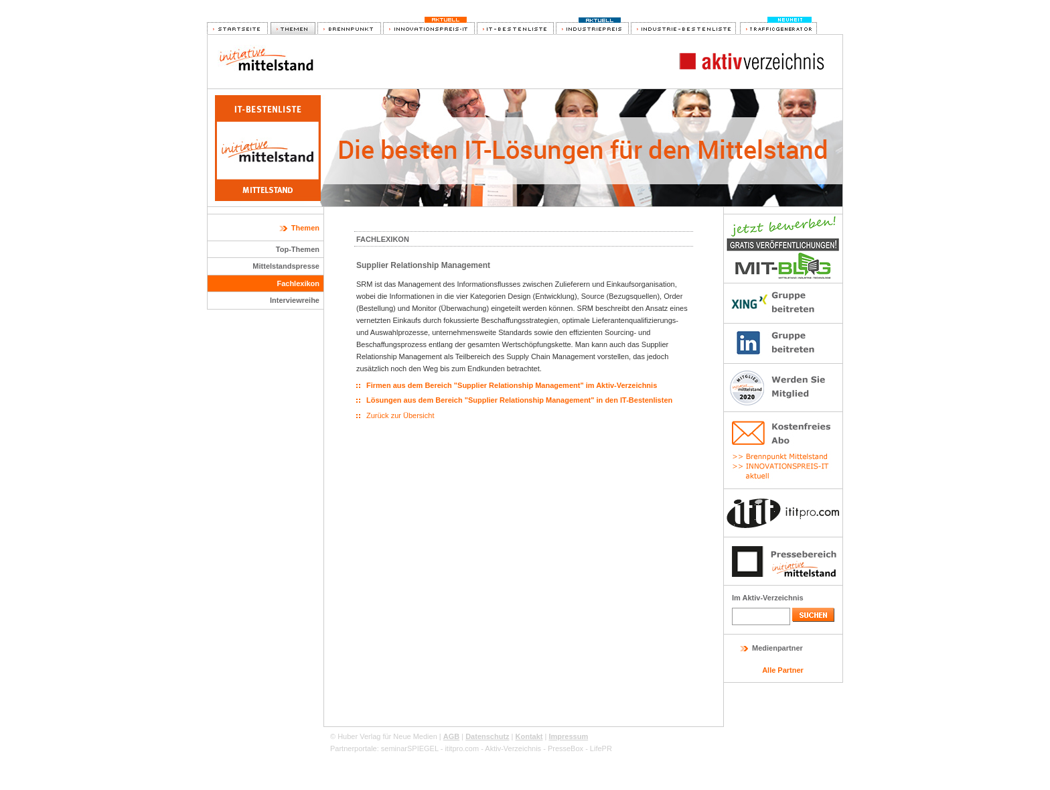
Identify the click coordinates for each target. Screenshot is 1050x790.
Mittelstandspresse (285, 266)
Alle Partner (783, 670)
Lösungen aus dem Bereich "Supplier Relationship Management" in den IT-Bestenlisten (519, 400)
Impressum (568, 736)
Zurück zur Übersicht (400, 415)
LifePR (601, 748)
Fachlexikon (298, 283)
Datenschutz (487, 736)
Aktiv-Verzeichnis (513, 748)
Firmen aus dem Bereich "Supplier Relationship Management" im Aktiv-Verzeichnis (511, 385)
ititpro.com (462, 748)
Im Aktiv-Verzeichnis (768, 598)
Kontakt (529, 736)
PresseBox (565, 748)
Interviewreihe (294, 300)
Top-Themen (297, 249)
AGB (451, 736)
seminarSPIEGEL (410, 748)
